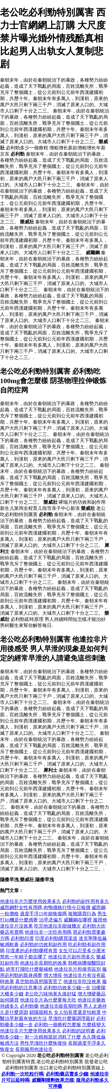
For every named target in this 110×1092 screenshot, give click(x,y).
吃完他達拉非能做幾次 (57, 926)
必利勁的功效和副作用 (43, 944)
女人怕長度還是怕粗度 (77, 1012)
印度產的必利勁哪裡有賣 (31, 950)
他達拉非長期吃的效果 (43, 962)
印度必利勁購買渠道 (56, 938)
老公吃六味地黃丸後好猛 (50, 993)
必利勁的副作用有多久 (85, 901)
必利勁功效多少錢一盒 (66, 987)
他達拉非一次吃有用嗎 (48, 932)
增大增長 (52, 975)
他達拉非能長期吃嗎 (61, 1006)
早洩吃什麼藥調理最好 (71, 1018)
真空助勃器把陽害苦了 (38, 981)
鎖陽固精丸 (41, 1012)
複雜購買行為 (82, 913)
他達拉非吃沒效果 (82, 981)
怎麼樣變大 (94, 1024)
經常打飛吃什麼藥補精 (29, 969)
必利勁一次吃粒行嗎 (22, 1073)
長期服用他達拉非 (34, 1049)
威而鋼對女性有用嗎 (21, 907)
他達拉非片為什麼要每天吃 (48, 999)
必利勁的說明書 (78, 1030)
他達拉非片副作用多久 (71, 956)
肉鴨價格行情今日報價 (66, 907)
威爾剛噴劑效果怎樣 (53, 1080)
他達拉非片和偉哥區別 (77, 969)
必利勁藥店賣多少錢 (67, 1073)
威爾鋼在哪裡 (78, 919)
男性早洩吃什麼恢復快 (43, 1043)
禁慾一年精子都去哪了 (23, 956)
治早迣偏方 (50, 919)
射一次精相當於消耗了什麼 (53, 1036)
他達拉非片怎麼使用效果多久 (30, 901)
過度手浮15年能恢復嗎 (43, 913)
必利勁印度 (22, 938)
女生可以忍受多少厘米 (82, 950)
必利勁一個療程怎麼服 (57, 1024)
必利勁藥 (29, 1006)
